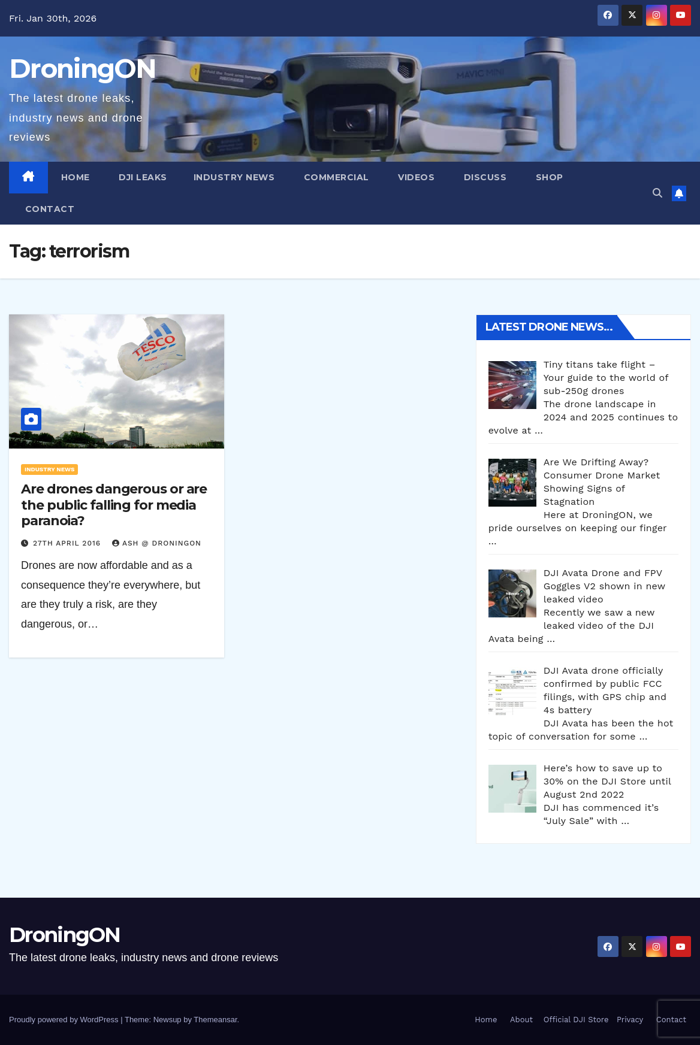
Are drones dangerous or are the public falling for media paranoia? (114, 505)
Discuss (483, 177)
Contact (48, 209)
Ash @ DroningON (156, 543)
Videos (415, 177)
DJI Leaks (141, 177)
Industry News (234, 177)
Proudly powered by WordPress (64, 1019)
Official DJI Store (574, 1019)
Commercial (335, 177)
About (521, 1019)
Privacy (630, 1019)
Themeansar (215, 1019)
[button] (657, 193)
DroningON (82, 68)
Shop (548, 177)
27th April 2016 (68, 543)
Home (75, 177)
